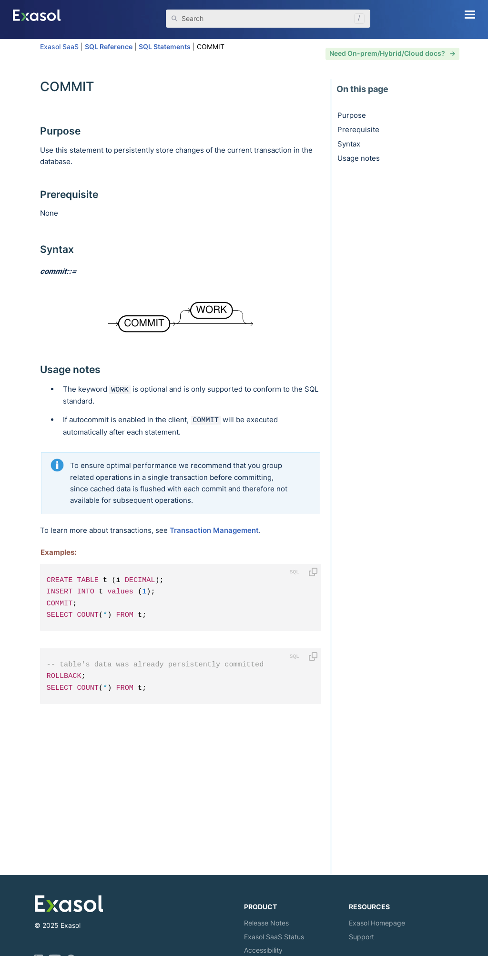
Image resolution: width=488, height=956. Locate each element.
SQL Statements (165, 47)
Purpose (351, 115)
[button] (357, 19)
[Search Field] (268, 19)
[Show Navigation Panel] (469, 14)
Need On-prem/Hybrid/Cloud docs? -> (392, 53)
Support (361, 937)
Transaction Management (214, 530)
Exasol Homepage (377, 923)
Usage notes (358, 158)
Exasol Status (274, 937)
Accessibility (263, 950)
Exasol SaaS (59, 47)
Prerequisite (358, 129)
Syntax (348, 143)
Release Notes (266, 923)
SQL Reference (108, 47)
